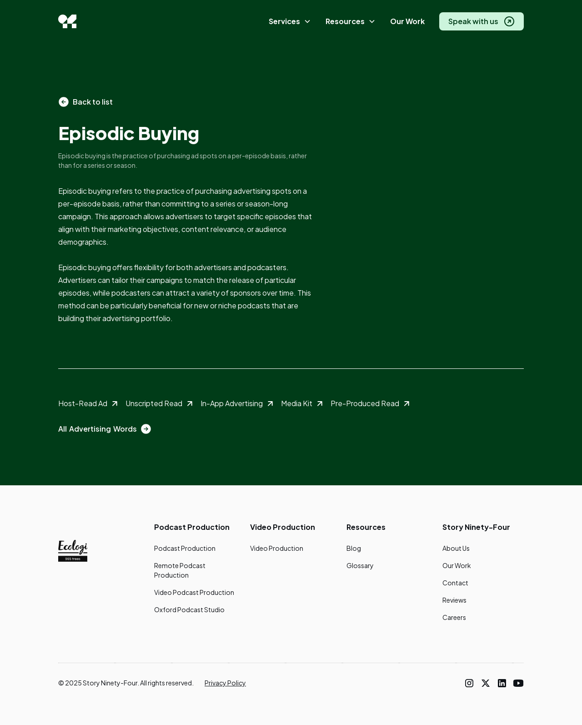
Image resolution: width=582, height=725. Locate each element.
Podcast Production (185, 548)
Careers (454, 617)
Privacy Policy (225, 683)
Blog (353, 548)
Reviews (454, 600)
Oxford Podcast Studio (189, 609)
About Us (456, 548)
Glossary (360, 565)
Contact (455, 583)
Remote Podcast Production (180, 570)
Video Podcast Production (194, 592)
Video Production (276, 548)
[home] (67, 21)
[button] (289, 21)
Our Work (407, 21)
